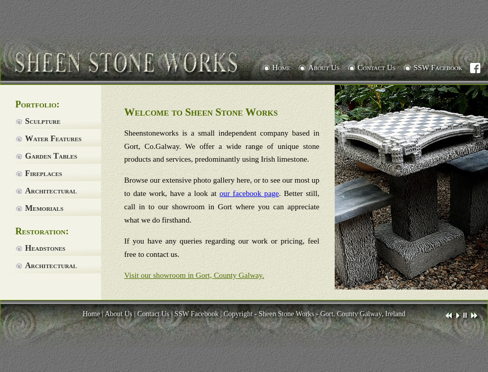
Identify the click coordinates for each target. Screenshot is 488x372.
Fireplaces (43, 173)
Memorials (44, 208)
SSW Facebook (441, 68)
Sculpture (42, 121)
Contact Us (377, 67)
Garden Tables (51, 155)
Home (281, 67)
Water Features (53, 138)
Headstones (45, 248)
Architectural (51, 190)
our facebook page (249, 193)
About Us (323, 67)
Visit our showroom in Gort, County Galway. (194, 275)
